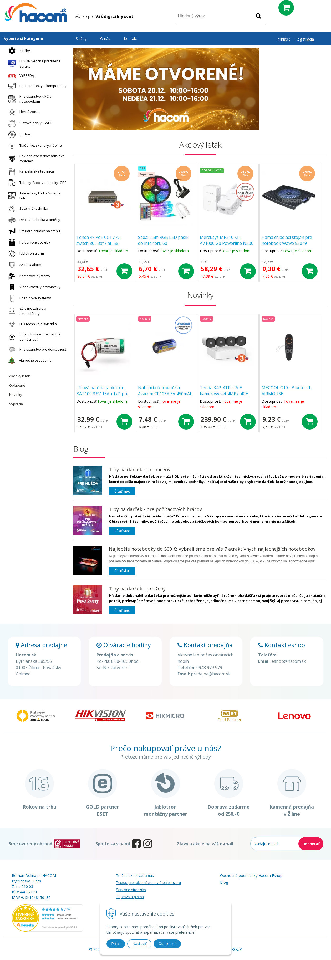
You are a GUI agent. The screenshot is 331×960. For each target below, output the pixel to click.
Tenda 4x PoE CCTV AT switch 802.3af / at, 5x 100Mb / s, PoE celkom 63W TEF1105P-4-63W (104, 247)
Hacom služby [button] (293, 83)
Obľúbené (17, 385)
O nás (105, 38)
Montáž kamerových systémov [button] (292, 126)
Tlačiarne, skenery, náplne (34, 145)
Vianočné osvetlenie (29, 360)
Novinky (15, 394)
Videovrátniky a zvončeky (33, 287)
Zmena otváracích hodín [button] (292, 69)
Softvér (18, 134)
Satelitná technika (27, 208)
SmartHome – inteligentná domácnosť (33, 337)
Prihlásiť (283, 39)
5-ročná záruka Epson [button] (293, 97)
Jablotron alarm (25, 253)
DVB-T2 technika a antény (33, 220)
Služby (18, 50)
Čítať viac (122, 491)
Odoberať (310, 844)
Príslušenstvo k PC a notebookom (29, 99)
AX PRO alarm (23, 264)
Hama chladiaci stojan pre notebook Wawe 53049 (289, 241)
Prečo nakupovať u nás (135, 875)
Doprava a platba (130, 897)
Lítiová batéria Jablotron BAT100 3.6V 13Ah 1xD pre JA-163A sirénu (104, 394)
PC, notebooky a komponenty (36, 86)
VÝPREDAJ (20, 75)
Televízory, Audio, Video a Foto (33, 196)
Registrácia (304, 39)
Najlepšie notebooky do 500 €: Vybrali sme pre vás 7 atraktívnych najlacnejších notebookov (212, 549)
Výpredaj (16, 404)
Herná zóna (22, 111)
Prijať (115, 944)
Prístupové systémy (28, 298)
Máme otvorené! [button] (292, 54)
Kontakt (130, 38)
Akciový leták (19, 375)
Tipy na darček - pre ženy (137, 588)
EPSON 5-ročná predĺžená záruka (33, 64)
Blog (224, 882)
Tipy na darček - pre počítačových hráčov (155, 509)
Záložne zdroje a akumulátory (26, 311)
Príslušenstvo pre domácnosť (36, 349)
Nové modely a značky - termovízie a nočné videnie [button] (293, 113)
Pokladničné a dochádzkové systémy (35, 159)
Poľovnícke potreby (28, 242)
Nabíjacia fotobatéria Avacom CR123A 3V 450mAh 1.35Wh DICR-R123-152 (167, 394)
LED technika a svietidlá (31, 323)
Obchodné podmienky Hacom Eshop (251, 875)
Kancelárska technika (30, 171)
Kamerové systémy (28, 276)
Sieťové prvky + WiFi (28, 123)
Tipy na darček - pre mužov (139, 469)
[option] (166, 89)
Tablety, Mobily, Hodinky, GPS (36, 182)
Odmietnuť (167, 944)
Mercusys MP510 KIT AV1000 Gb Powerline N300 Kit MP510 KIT (229, 244)
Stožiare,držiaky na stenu (33, 231)
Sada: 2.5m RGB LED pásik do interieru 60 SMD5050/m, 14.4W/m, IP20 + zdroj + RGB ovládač (167, 247)
